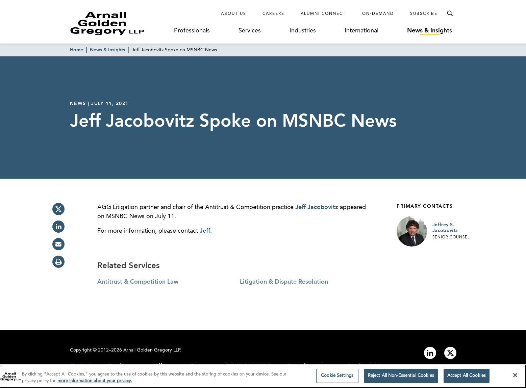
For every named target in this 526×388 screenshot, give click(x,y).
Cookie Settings (337, 377)
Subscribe (423, 14)
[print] (58, 262)
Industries (303, 31)
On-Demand (378, 14)
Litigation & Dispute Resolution (284, 282)
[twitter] (58, 209)
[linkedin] (58, 227)
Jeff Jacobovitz (316, 207)
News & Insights (429, 31)
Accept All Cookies (466, 377)
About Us (233, 14)
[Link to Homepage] (120, 23)
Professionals (192, 31)
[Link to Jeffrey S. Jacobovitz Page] (412, 231)
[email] (58, 244)
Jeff (205, 231)
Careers (273, 14)
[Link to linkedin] (430, 353)
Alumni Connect (323, 14)
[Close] (515, 376)
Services (250, 31)
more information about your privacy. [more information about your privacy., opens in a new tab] (94, 382)
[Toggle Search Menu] (449, 13)
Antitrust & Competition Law (137, 282)
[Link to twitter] (450, 353)
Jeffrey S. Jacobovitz (445, 228)
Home (76, 50)
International (361, 31)
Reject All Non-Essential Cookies (401, 377)
